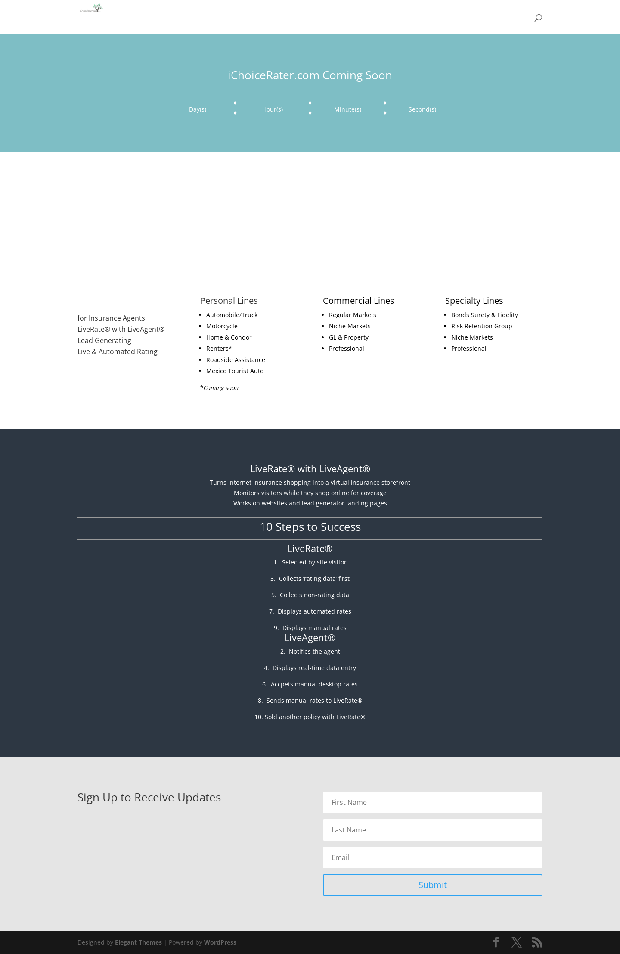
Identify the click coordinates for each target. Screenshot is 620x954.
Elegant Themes (138, 942)
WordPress (220, 942)
